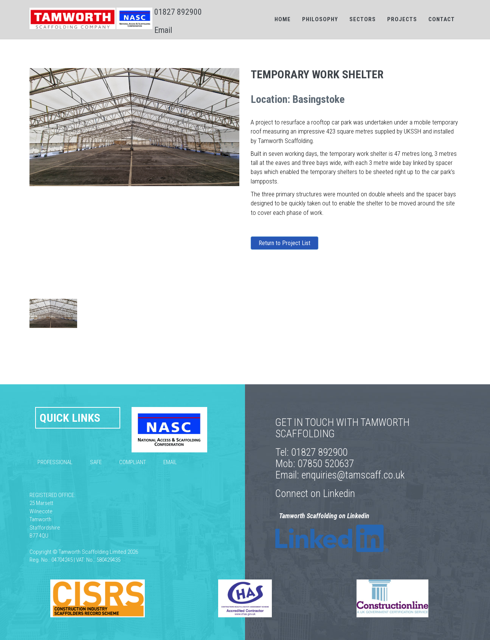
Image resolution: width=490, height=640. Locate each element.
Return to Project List (284, 243)
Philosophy (320, 19)
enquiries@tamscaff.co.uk (353, 475)
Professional (55, 462)
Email (163, 30)
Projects (402, 19)
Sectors (362, 19)
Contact (441, 19)
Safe (96, 462)
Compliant (132, 462)
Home (282, 19)
